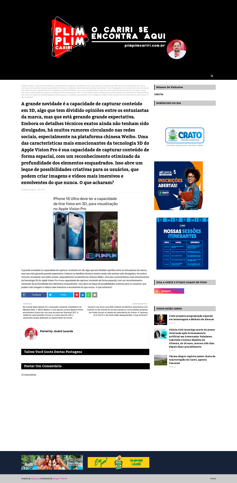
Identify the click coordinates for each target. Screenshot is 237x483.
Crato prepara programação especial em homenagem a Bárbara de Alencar (191, 317)
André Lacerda (30, 190)
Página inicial (27, 86)
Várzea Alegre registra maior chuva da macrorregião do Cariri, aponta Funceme (192, 360)
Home (213, 478)
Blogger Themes (60, 478)
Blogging (35, 478)
